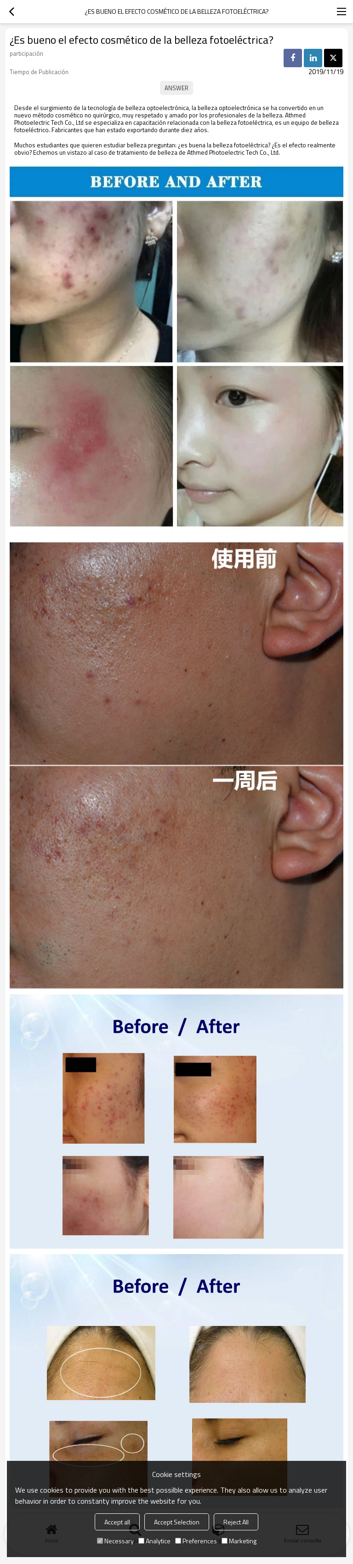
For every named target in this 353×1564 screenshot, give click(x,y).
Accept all (117, 1522)
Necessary (115, 1541)
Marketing (239, 1541)
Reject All (236, 1522)
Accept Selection (176, 1522)
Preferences (196, 1541)
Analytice (154, 1541)
